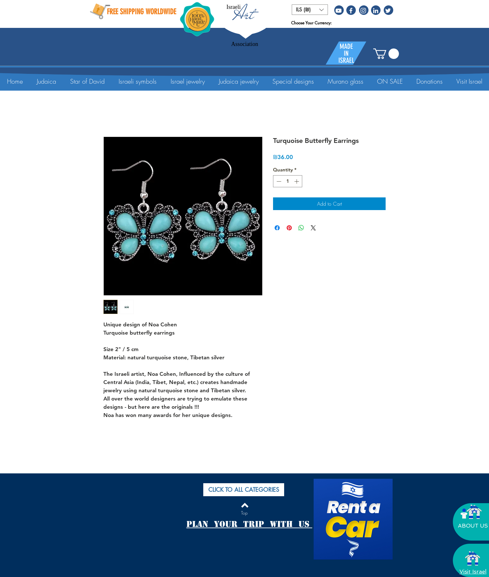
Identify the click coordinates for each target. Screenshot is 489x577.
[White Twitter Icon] (388, 10)
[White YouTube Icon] (338, 10)
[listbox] (310, 9)
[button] (310, 9)
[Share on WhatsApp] (301, 228)
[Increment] (297, 181)
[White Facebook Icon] (351, 10)
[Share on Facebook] (277, 228)
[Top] (244, 513)
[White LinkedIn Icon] (375, 10)
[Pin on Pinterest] (289, 228)
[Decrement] (278, 181)
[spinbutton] (288, 181)
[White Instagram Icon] (363, 10)
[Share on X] (313, 228)
